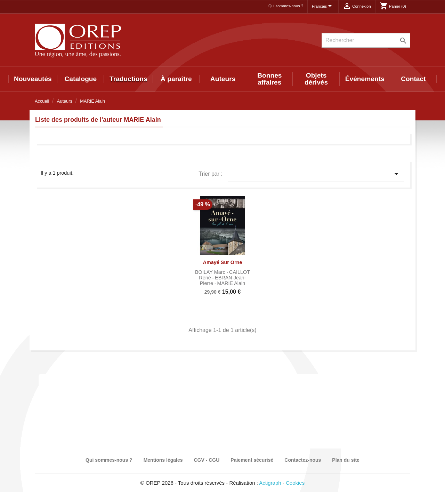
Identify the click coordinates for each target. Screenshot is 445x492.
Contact (413, 78)
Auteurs (223, 78)
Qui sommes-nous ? (285, 6)
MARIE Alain (231, 283)
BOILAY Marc (211, 272)
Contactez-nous (302, 460)
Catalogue (81, 78)
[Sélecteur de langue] (323, 6)
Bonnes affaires (269, 79)
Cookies (295, 483)
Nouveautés (33, 78)
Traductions (128, 78)
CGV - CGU (206, 460)
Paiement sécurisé (251, 460)
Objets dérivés (316, 79)
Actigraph (270, 483)
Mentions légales (163, 460)
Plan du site (345, 460)
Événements (365, 78)
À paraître (176, 78)
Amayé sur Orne (222, 262)
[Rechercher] (366, 40)
